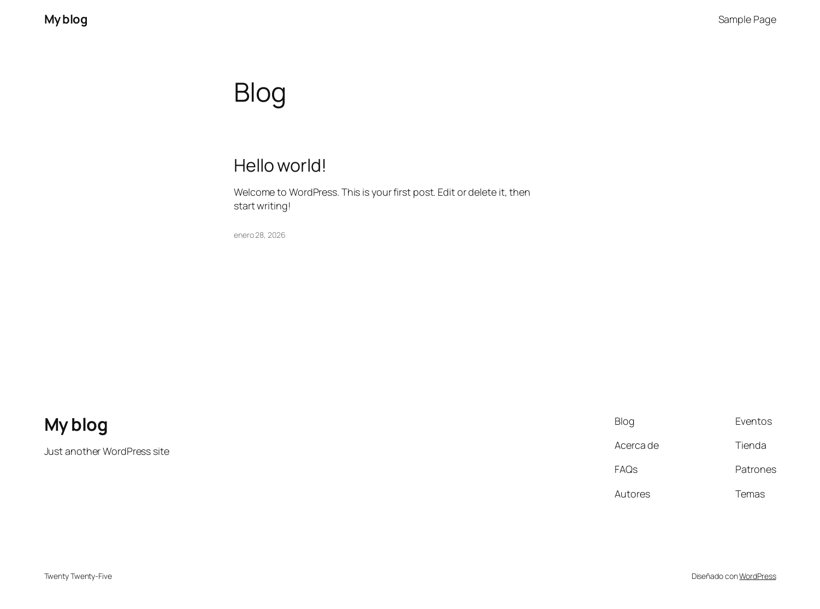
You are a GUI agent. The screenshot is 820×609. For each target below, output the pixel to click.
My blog (66, 19)
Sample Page (747, 19)
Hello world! (280, 165)
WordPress (757, 576)
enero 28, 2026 (260, 235)
